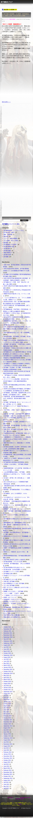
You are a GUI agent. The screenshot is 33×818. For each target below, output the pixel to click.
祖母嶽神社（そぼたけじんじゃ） (13, 599)
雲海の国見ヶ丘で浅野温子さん (12, 617)
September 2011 (8, 778)
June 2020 (6, 661)
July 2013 (6, 748)
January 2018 (7, 687)
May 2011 (6, 786)
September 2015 (8, 726)
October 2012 (7, 760)
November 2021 (8, 641)
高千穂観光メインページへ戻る (11, 224)
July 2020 (6, 659)
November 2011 (8, 774)
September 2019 (8, 673)
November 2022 (8, 635)
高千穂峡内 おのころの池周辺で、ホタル (15, 493)
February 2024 (7, 631)
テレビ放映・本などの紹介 (11, 240)
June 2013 (6, 750)
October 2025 (7, 627)
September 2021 (8, 643)
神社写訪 (6, 236)
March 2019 (7, 679)
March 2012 (7, 768)
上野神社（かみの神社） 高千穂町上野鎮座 (16, 464)
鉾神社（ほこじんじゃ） (10, 597)
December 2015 (8, 719)
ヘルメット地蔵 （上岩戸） (12, 593)
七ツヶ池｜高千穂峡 (9, 585)
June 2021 (6, 649)
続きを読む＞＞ (6, 102)
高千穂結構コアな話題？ (10, 244)
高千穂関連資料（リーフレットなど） (14, 230)
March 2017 (7, 699)
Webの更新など (8, 252)
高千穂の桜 (7, 325)
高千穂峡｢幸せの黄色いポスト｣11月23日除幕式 (17, 518)
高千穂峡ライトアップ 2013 (11, 571)
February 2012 (7, 770)
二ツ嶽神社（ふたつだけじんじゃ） (13, 595)
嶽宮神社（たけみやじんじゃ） (12, 601)
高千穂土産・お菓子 (9, 232)
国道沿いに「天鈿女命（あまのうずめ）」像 (16, 551)
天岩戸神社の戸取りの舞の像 (12, 615)
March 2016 (7, 713)
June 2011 (6, 784)
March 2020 (7, 665)
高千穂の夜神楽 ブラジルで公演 (13, 561)
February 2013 (7, 752)
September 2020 (8, 655)
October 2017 (7, 689)
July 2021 (6, 647)
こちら (19, 804)
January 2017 (7, 701)
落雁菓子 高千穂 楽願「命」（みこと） (15, 509)
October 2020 (7, 653)
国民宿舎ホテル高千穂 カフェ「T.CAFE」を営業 (17, 474)
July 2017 (6, 695)
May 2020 (6, 663)
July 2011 (6, 782)
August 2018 (7, 683)
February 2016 (7, 715)
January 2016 (7, 718)
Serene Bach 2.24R (25, 797)
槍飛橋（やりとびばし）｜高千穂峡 (13, 591)
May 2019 (6, 675)
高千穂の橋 (7, 248)
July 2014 (6, 742)
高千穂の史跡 (7, 254)
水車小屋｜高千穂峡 (9, 581)
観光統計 (6, 242)
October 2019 (7, 671)
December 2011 (8, 772)
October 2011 (7, 776)
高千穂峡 (6, 256)
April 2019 (6, 677)
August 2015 (7, 728)
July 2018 (6, 685)
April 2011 (6, 788)
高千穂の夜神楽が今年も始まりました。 (15, 567)
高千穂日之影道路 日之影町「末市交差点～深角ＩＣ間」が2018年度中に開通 (16, 15)
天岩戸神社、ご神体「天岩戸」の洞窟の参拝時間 (17, 410)
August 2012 (7, 762)
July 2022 (6, 639)
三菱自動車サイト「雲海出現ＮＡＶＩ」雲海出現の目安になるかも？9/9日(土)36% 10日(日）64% (17, 439)
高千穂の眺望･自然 (9, 246)
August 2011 (7, 780)
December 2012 (8, 756)
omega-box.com (20, 798)
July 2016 (6, 707)
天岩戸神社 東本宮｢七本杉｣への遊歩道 (14, 559)
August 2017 (7, 693)
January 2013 (7, 754)
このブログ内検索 (8, 218)
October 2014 (7, 736)
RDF (9, 797)
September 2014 (8, 738)
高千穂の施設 (7, 250)
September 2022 (8, 637)
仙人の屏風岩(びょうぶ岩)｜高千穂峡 (14, 583)
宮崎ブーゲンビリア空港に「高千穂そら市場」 (17, 514)
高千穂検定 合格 (8, 573)
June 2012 (6, 766)
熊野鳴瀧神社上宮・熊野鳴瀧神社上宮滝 (15, 522)
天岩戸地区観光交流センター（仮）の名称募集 (16, 332)
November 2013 (8, 744)
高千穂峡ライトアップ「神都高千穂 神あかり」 (17, 406)
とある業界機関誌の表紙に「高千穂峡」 (15, 472)
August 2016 (7, 705)
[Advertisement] (16, 82)
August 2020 (7, 657)
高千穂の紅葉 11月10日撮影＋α (13, 569)
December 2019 (8, 669)
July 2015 (6, 730)
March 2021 (7, 651)
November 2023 (8, 633)
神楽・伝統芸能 (8, 234)
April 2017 (6, 697)
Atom (11, 797)
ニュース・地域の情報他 (9, 19)
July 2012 (6, 764)
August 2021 (7, 645)
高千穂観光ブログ (7, 2)
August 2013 (7, 746)
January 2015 (7, 734)
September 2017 (8, 691)
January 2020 (7, 667)
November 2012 (8, 758)
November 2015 (8, 722)
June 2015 (6, 732)
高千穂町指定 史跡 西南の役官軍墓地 (14, 462)
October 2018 (7, 681)
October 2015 (7, 724)
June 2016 (6, 709)
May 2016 (6, 711)
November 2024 (8, 629)
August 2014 (7, 740)
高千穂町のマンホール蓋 (10, 579)
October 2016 (7, 703)
